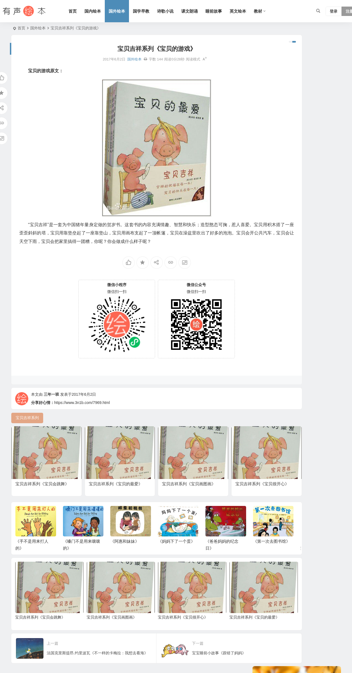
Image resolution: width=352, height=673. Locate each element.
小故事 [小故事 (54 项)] (303, 253)
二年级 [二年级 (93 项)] (284, 237)
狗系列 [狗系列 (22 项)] (284, 187)
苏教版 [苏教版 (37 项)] (264, 261)
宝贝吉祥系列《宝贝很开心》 (157, 608)
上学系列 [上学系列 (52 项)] (265, 179)
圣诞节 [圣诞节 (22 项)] (326, 220)
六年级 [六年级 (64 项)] (264, 220)
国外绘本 (131, 11)
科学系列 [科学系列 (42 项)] (294, 220)
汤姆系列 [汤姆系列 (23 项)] (302, 237)
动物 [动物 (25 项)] (298, 187)
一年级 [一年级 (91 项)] (313, 187)
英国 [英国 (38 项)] (282, 245)
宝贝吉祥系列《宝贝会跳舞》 (40, 608)
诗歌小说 (179, 11)
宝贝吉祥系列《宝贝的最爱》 (215, 608)
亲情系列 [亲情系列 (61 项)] (286, 179)
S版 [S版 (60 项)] (285, 171)
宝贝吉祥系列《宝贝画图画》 (98, 608)
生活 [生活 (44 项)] (302, 179)
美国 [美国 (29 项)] (315, 179)
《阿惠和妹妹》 (124, 541)
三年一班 (51, 404)
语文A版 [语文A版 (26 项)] (302, 195)
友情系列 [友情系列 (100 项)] (265, 195)
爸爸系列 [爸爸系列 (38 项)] (323, 204)
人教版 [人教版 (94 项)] (320, 195)
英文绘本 (252, 11)
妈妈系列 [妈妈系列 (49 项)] (303, 204)
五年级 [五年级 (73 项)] (284, 195)
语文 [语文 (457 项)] (311, 220)
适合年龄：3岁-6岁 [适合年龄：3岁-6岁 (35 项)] (274, 204)
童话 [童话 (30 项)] (295, 245)
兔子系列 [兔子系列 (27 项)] (265, 245)
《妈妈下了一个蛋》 (176, 541)
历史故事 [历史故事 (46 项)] (282, 162)
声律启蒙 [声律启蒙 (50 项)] (323, 162)
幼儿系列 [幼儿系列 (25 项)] (314, 171)
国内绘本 (106, 11)
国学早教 (155, 11)
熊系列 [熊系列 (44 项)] (264, 162)
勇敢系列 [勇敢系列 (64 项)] (265, 187)
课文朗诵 (203, 11)
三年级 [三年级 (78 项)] (312, 212)
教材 (272, 11)
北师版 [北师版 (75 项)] (321, 237)
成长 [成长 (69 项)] (295, 261)
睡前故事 (227, 11)
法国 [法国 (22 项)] (315, 228)
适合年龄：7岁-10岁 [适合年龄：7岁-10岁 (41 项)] (275, 253)
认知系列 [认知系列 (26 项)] (293, 212)
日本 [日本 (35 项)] (327, 212)
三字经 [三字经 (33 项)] (280, 261)
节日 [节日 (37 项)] (297, 171)
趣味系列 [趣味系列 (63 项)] (298, 228)
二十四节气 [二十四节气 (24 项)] (267, 171)
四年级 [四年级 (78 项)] (280, 228)
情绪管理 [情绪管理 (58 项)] (265, 237)
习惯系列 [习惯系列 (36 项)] (311, 261)
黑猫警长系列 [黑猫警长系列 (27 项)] (269, 212)
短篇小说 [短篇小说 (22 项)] (321, 253)
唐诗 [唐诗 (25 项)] (278, 220)
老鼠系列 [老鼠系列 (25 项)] (302, 162)
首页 (86, 11)
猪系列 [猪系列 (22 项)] (264, 228)
